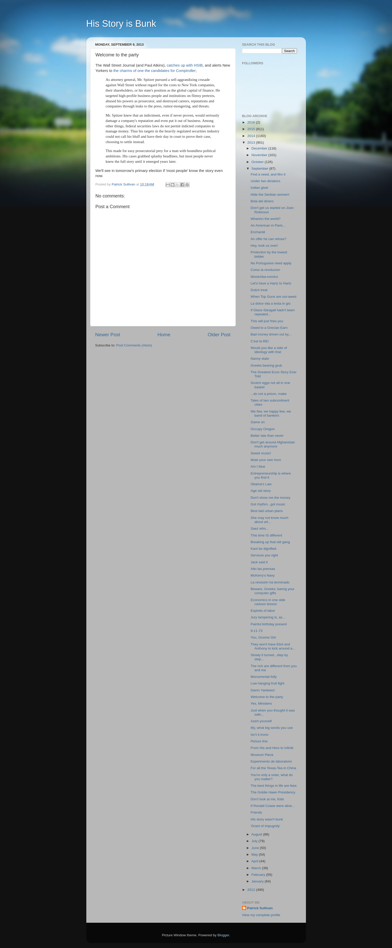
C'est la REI (260, 341)
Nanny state (260, 358)
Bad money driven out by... (271, 334)
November (260, 155)
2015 (251, 129)
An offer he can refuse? (268, 239)
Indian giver (259, 188)
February (259, 875)
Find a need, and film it (268, 174)
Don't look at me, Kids (267, 799)
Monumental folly (264, 677)
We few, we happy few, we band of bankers (271, 413)
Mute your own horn (266, 460)
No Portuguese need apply (271, 263)
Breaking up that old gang (270, 542)
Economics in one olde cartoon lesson (268, 602)
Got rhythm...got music (268, 504)
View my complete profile (261, 915)
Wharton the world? (265, 219)
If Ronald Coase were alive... (273, 806)
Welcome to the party (267, 697)
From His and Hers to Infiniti (272, 748)
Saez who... (260, 528)
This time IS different (266, 535)
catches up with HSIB (185, 65)
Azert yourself (261, 721)
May (255, 854)
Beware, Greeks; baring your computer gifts (272, 591)
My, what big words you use (272, 728)
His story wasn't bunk (267, 819)
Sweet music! (261, 453)
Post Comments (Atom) (134, 345)
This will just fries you (267, 321)
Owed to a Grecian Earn (269, 328)
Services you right (264, 555)
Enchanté (258, 232)
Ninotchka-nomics (264, 277)
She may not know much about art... (269, 520)
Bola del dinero (262, 201)
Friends (256, 812)
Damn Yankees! (263, 690)
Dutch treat (259, 290)
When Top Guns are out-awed (273, 296)
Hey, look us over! (264, 245)
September (260, 168)
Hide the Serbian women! (270, 194)
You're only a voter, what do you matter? (272, 777)
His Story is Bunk (121, 23)
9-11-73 (257, 631)
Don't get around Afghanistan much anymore (273, 444)
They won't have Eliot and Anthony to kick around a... (273, 646)
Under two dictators (265, 181)
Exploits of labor (263, 611)
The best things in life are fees (273, 786)
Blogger (223, 935)
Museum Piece (262, 755)
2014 (251, 136)
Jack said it (259, 562)
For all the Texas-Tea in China (273, 768)
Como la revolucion (265, 270)
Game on (258, 422)
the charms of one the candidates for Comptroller (154, 71)
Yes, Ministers (261, 703)
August (257, 834)
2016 (251, 122)
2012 (251, 890)
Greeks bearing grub (266, 365)
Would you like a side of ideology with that (269, 350)
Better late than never (267, 436)
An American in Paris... (268, 225)
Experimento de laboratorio (271, 761)
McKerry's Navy (263, 575)
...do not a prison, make (269, 394)
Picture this (259, 741)
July (255, 841)
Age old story (261, 491)
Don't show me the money (270, 498)
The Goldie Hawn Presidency (273, 792)
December (260, 148)
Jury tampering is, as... (268, 617)
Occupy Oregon (263, 429)
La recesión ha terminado (270, 582)
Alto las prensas (263, 569)
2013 (251, 142)
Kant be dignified (263, 549)
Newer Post (107, 334)
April (255, 861)
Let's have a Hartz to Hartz (271, 283)
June (256, 848)
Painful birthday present (269, 624)
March (257, 868)
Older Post (219, 334)
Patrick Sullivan (260, 908)
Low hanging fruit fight (267, 683)
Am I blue (258, 466)
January (258, 881)
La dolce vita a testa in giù (270, 303)
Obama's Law (261, 484)
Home (164, 334)
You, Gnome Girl (263, 637)
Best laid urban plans (267, 511)
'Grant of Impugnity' (265, 826)
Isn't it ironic (260, 735)
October (258, 162)
